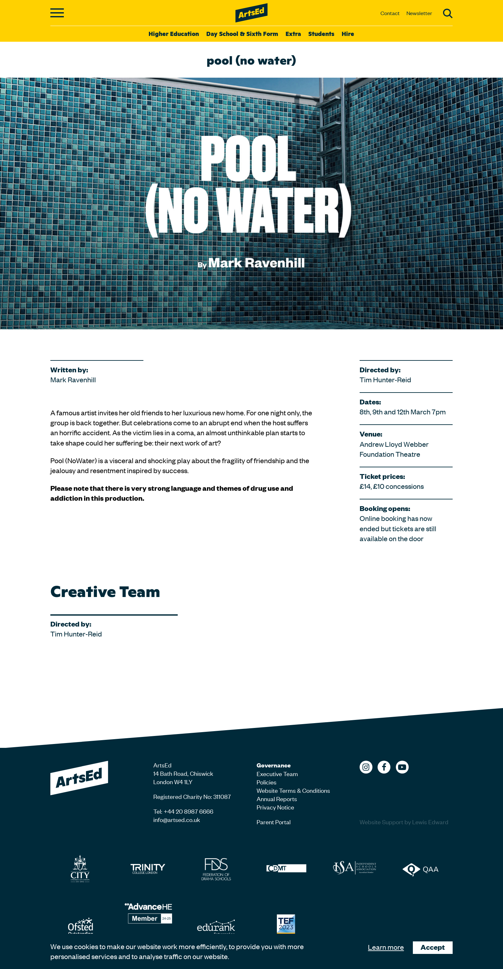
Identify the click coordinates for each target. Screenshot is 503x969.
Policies (267, 782)
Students (321, 33)
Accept (433, 947)
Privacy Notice (275, 807)
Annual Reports (277, 798)
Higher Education (174, 33)
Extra (293, 33)
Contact (390, 12)
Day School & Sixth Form (242, 33)
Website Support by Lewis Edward (404, 822)
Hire (348, 33)
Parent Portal (274, 822)
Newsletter (419, 12)
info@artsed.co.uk (176, 819)
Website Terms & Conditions (293, 790)
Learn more (386, 946)
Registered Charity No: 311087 (192, 796)
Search (448, 13)
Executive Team (277, 773)
